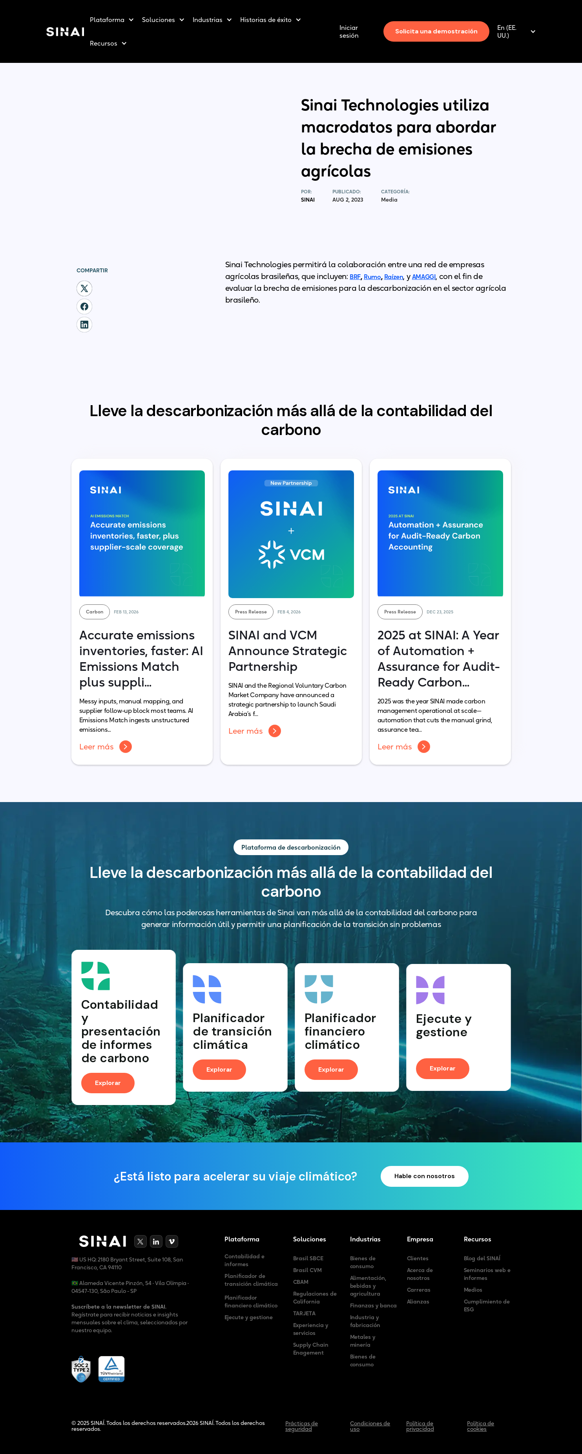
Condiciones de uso (370, 1426)
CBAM (301, 1281)
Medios (473, 1289)
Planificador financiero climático (250, 1301)
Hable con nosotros (424, 1176)
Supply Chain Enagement (311, 1348)
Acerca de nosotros (420, 1274)
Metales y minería (363, 1340)
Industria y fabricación (365, 1321)
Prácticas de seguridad (301, 1426)
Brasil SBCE (308, 1258)
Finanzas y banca (373, 1305)
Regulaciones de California (315, 1297)
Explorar (108, 1083)
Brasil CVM (307, 1270)
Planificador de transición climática (251, 1279)
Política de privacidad (420, 1426)
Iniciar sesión (349, 31)
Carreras (419, 1289)
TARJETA (304, 1313)
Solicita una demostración (436, 31)
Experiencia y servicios (310, 1329)
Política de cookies (480, 1426)
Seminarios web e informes (487, 1274)
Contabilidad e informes (244, 1260)
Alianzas (418, 1301)
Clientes (418, 1258)
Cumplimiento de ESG (487, 1305)
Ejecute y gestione (248, 1317)
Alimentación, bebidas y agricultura (368, 1285)
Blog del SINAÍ (482, 1258)
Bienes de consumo (363, 1262)
